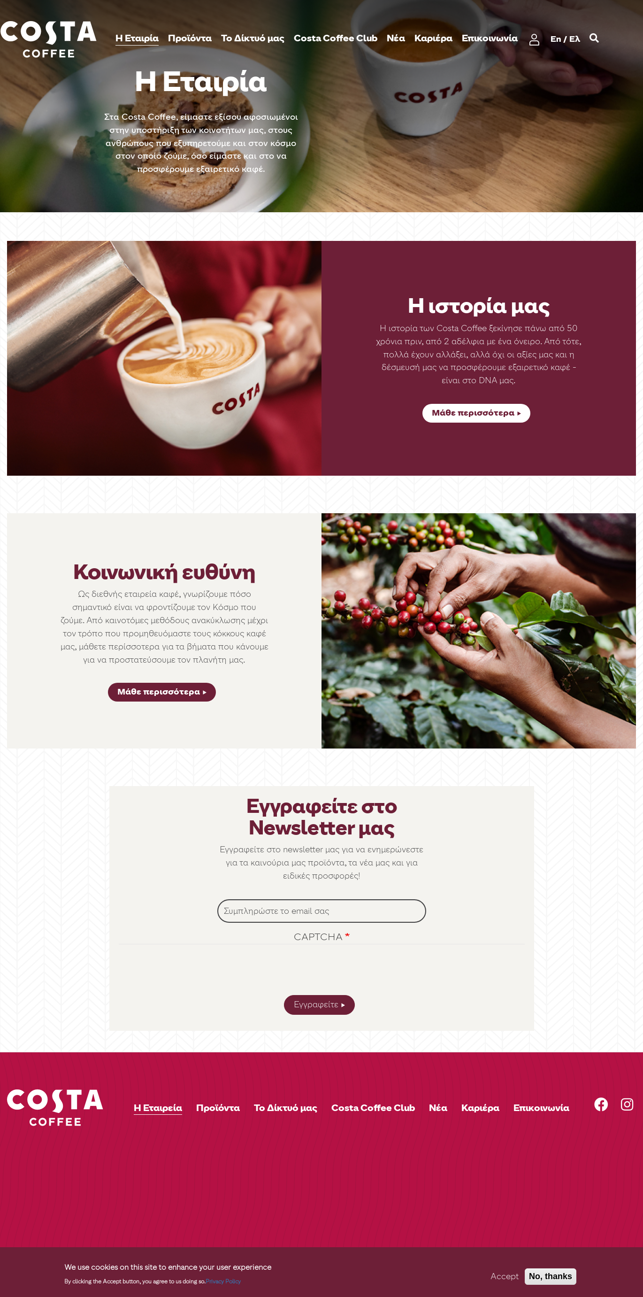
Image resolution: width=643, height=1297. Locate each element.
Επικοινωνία (490, 38)
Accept (504, 1276)
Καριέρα (433, 38)
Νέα (396, 38)
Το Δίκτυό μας (252, 38)
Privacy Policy (223, 1281)
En (556, 39)
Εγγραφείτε (316, 1004)
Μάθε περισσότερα (473, 413)
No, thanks (550, 1276)
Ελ (574, 39)
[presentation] (321, 972)
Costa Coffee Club (335, 38)
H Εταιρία (137, 38)
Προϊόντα (190, 38)
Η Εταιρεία (158, 1107)
